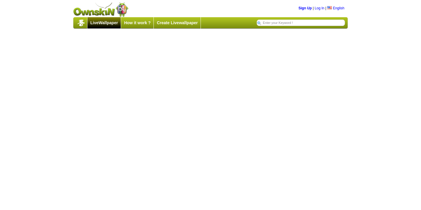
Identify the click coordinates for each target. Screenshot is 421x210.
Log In (319, 8)
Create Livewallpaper (177, 22)
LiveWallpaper (104, 22)
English (335, 8)
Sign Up (305, 8)
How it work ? (137, 22)
